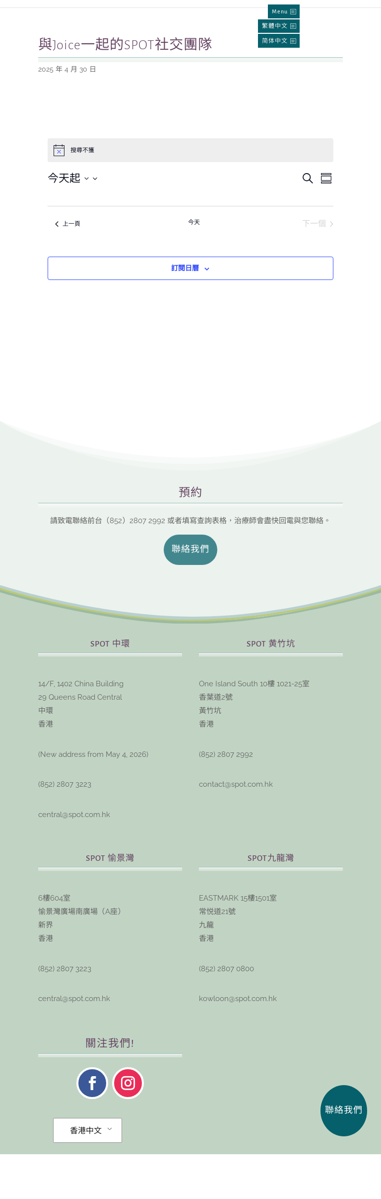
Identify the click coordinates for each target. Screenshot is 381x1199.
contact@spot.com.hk (236, 829)
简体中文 (275, 41)
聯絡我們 (190, 594)
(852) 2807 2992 (226, 799)
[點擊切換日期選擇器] (73, 223)
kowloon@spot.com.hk (238, 1043)
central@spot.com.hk (74, 859)
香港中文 (86, 1175)
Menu (280, 11)
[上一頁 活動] (67, 268)
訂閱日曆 (185, 313)
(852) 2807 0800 (226, 1013)
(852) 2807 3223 (64, 829)
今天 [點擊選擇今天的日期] (194, 267)
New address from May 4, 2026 (93, 799)
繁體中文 (275, 26)
